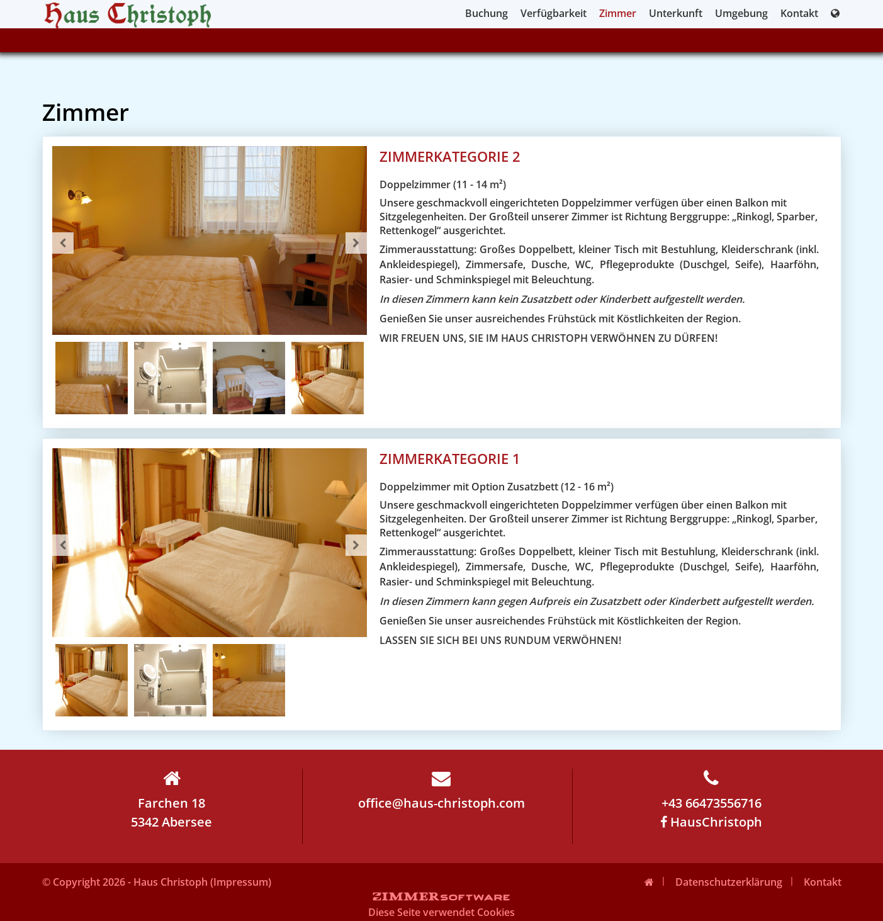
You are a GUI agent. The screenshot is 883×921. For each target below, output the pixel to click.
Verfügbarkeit (553, 13)
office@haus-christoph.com (441, 790)
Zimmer (617, 13)
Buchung (486, 13)
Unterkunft (675, 13)
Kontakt (799, 13)
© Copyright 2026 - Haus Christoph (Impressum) (156, 882)
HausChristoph (711, 821)
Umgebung (741, 13)
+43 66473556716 (711, 790)
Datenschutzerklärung (728, 882)
